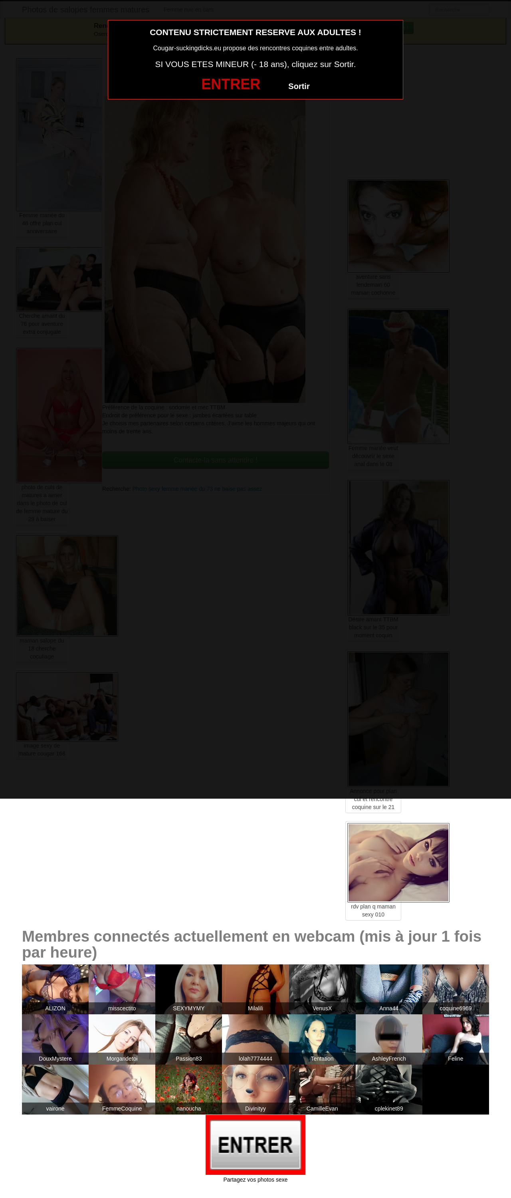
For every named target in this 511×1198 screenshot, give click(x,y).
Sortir (298, 86)
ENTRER (230, 84)
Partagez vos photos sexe (255, 1179)
